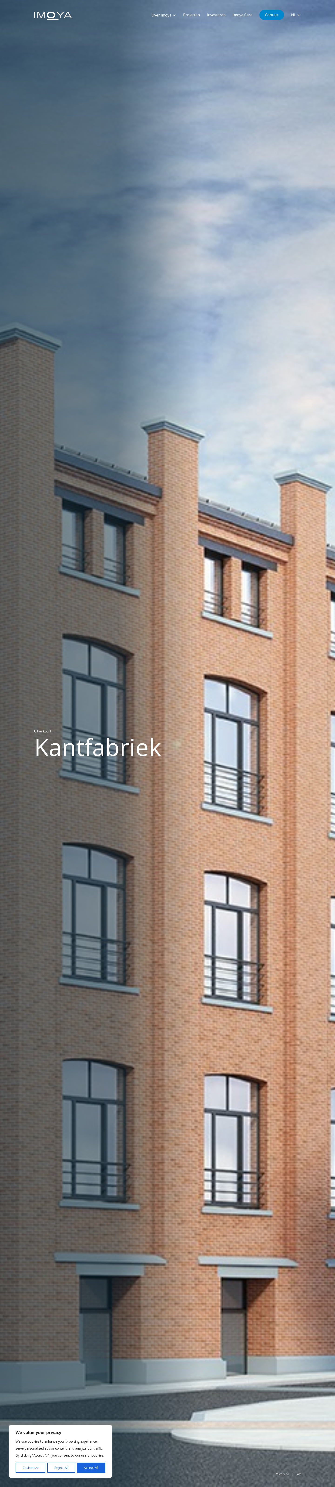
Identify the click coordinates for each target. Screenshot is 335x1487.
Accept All (91, 1467)
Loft (298, 1472)
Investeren (216, 14)
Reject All (61, 1467)
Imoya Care (242, 14)
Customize (31, 1467)
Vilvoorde (281, 1472)
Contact (271, 14)
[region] (60, 1451)
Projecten (191, 14)
